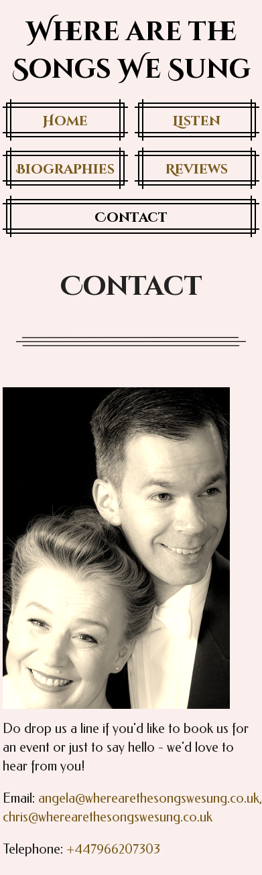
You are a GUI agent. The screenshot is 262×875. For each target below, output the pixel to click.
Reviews (197, 169)
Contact (131, 217)
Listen (196, 121)
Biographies (65, 169)
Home (65, 121)
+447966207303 (113, 849)
